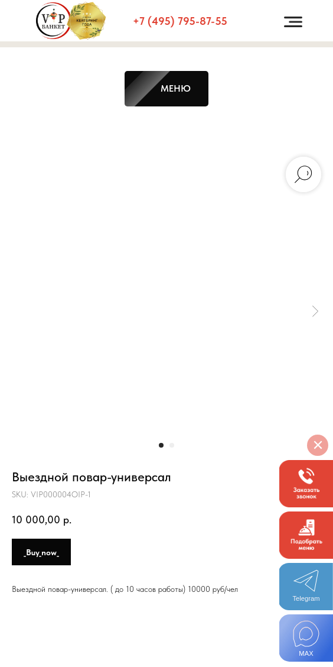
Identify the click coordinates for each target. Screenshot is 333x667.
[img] (306, 638)
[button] (306, 483)
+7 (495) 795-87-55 (180, 21)
